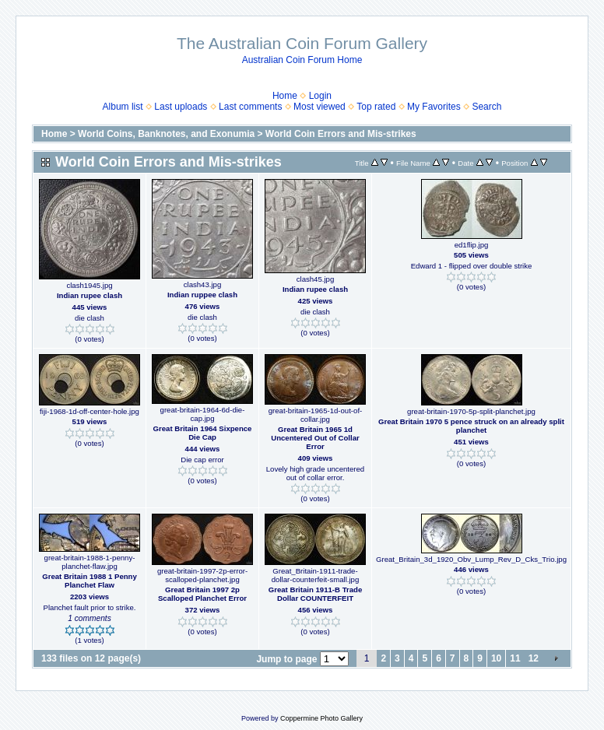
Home (284, 95)
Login (320, 95)
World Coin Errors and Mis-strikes (340, 133)
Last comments (250, 106)
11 (515, 658)
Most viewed (319, 106)
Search (486, 106)
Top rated (375, 106)
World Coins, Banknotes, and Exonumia (166, 133)
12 (533, 658)
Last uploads (180, 106)
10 (496, 658)
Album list (123, 106)
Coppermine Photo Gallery (321, 718)
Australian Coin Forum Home (302, 59)
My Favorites (434, 106)
